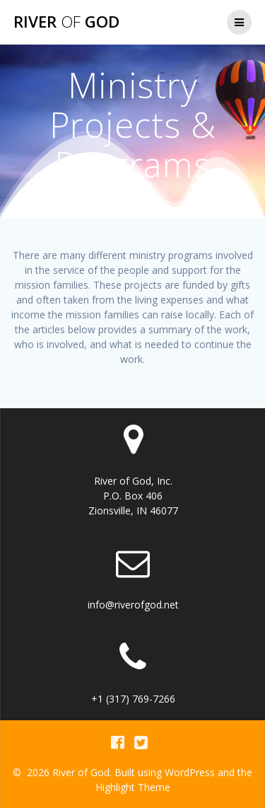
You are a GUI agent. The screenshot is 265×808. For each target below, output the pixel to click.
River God (66, 22)
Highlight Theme (132, 787)
